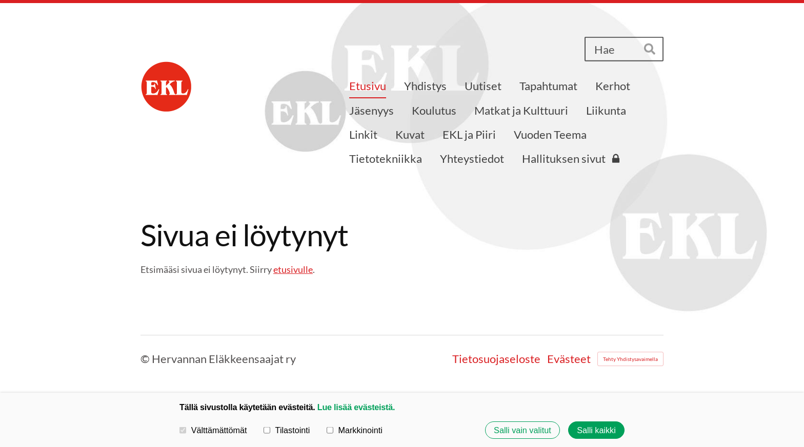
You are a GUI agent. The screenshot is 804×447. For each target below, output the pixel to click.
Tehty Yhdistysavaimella (630, 359)
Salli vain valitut (522, 430)
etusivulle (293, 269)
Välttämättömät (213, 430)
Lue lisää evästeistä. (356, 407)
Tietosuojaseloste (496, 359)
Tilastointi (287, 430)
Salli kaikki (596, 430)
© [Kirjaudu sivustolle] (146, 359)
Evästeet (569, 359)
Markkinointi (355, 430)
